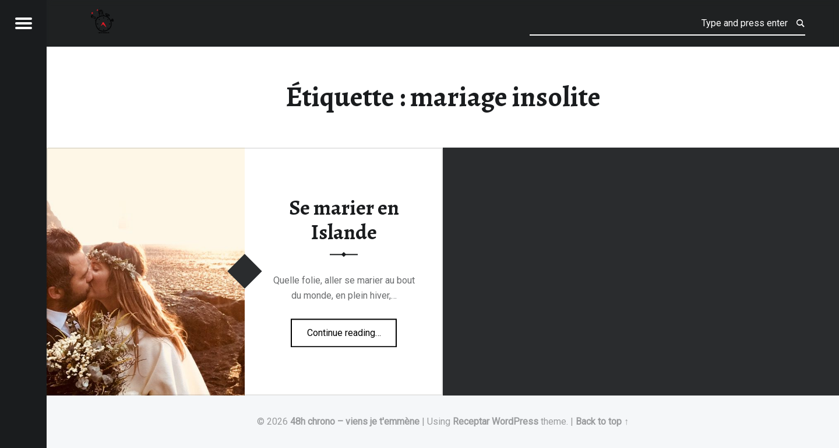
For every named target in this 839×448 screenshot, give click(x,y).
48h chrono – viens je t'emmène (355, 421)
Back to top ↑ (602, 421)
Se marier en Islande (344, 220)
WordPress (515, 421)
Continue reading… (352, 329)
